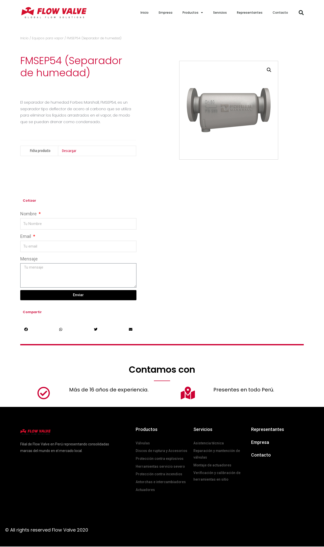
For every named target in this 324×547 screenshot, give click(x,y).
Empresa (165, 12)
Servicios (220, 12)
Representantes (249, 12)
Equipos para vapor (48, 38)
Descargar (69, 150)
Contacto (280, 12)
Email (26, 236)
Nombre (29, 213)
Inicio (144, 12)
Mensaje (29, 258)
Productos (193, 13)
